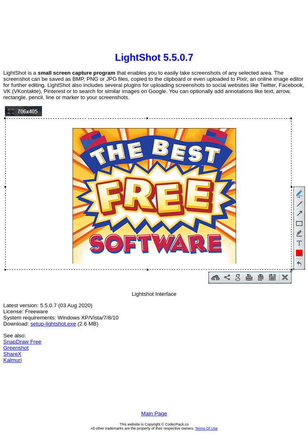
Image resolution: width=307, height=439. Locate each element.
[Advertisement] (154, 27)
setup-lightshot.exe (53, 324)
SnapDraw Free (22, 342)
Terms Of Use (206, 428)
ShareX (12, 354)
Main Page (154, 413)
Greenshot (16, 348)
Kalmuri (12, 360)
